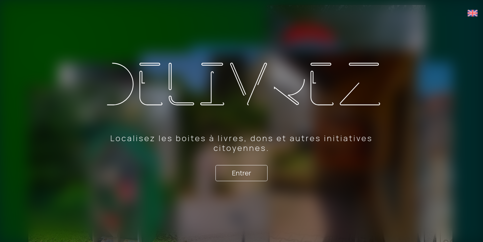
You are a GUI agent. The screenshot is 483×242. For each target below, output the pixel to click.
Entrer (241, 172)
